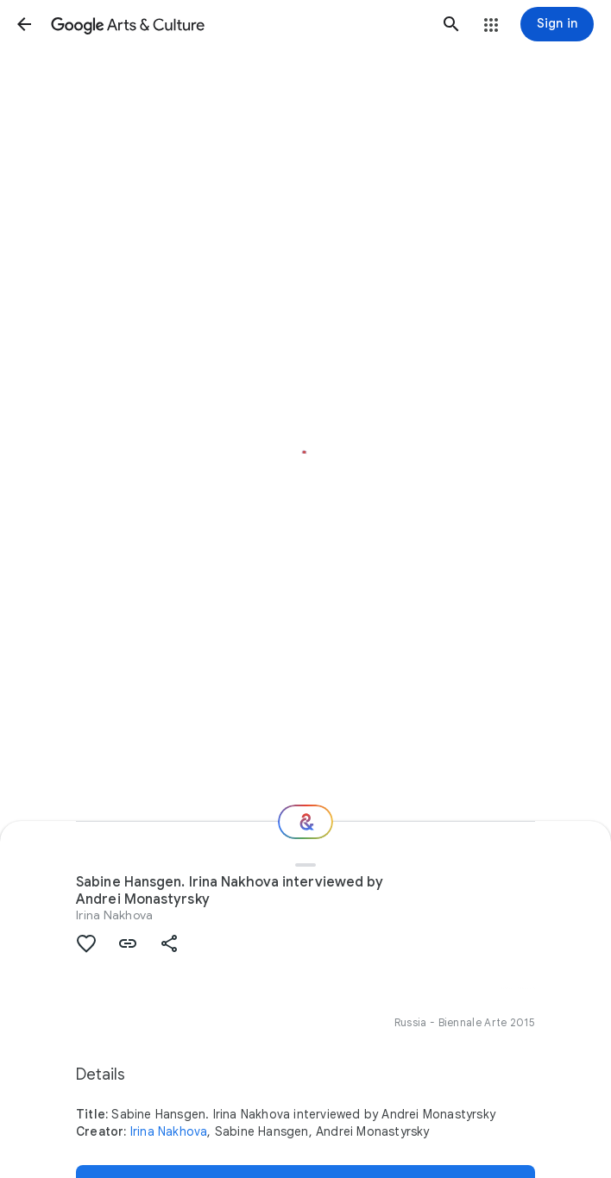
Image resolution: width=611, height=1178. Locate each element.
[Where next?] (305, 822)
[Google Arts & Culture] (237, 24)
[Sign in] (557, 24)
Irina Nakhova (114, 915)
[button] (24, 24)
